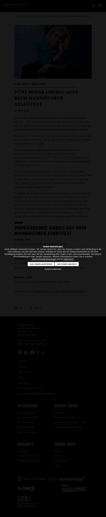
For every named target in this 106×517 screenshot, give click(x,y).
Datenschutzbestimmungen (44, 259)
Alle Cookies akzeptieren (41, 264)
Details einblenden (53, 269)
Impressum (69, 259)
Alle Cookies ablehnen (67, 264)
